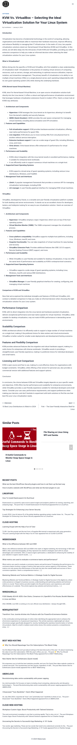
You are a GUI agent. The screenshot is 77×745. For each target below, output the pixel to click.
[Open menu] (73, 4)
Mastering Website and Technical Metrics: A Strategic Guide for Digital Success (32, 575)
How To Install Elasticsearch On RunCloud (18, 498)
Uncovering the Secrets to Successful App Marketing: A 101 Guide (27, 721)
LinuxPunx (7, 493)
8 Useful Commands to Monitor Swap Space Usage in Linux (19, 458)
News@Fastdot (10, 610)
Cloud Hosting (10, 522)
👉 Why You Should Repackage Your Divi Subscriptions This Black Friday (29, 645)
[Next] (71, 447)
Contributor (7, 27)
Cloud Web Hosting (12, 705)
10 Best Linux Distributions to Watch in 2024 (19, 405)
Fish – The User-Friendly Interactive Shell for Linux (57, 406)
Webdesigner (9, 539)
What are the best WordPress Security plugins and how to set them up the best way (33, 484)
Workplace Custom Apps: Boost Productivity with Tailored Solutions (27, 710)
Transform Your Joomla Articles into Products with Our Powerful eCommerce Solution (34, 614)
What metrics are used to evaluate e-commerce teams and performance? (29, 560)
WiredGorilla (9, 592)
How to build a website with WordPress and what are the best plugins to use (31, 488)
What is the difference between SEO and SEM (19, 544)
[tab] (34, 468)
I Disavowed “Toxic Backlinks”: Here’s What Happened (22, 692)
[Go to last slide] (6, 447)
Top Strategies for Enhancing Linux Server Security (21, 510)
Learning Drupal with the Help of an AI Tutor (18, 527)
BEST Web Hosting (11, 640)
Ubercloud (8, 674)
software (5, 13)
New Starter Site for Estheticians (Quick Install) (20, 659)
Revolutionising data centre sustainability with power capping (25, 678)
